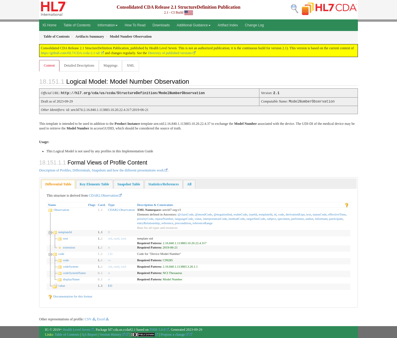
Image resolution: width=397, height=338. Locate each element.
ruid (123, 238)
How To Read (135, 25)
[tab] (58, 184)
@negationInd (223, 214)
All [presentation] (189, 184)
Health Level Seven (76, 329)
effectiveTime (337, 214)
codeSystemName (74, 272)
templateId (265, 214)
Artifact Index (228, 25)
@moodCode (203, 214)
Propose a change (175, 334)
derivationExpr (295, 214)
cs (109, 260)
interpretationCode (215, 218)
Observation (61, 209)
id (275, 214)
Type (111, 204)
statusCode (320, 214)
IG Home (50, 25)
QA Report (89, 334)
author (309, 218)
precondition (183, 222)
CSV (88, 319)
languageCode (184, 218)
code (281, 214)
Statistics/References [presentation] (163, 184)
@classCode (186, 214)
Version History (112, 334)
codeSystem (70, 266)
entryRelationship (148, 222)
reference (167, 222)
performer (297, 218)
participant (336, 218)
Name (52, 204)
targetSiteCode (255, 218)
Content (49, 65)
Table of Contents (76, 25)
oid (110, 238)
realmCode (240, 214)
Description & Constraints (155, 204)
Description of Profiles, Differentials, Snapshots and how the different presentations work (101, 170)
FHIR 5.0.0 (157, 329)
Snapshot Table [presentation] (128, 184)
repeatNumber (164, 218)
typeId (253, 214)
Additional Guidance (194, 25)
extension (69, 247)
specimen (284, 218)
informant (321, 218)
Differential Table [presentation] (58, 184)
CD (110, 253)
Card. (101, 204)
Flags (91, 204)
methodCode (237, 218)
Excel (101, 319)
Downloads (161, 25)
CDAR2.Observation (103, 195)
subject (271, 218)
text (308, 214)
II (109, 231)
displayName (71, 279)
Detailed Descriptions (80, 65)
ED (110, 285)
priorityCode (145, 218)
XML (132, 65)
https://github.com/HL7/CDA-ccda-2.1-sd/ (70, 53)
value (197, 218)
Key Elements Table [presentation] (94, 184)
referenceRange (202, 222)
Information (107, 25)
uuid (116, 238)
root (65, 238)
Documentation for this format (70, 296)
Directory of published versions (170, 53)
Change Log (254, 25)
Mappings (112, 65)
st (109, 247)
